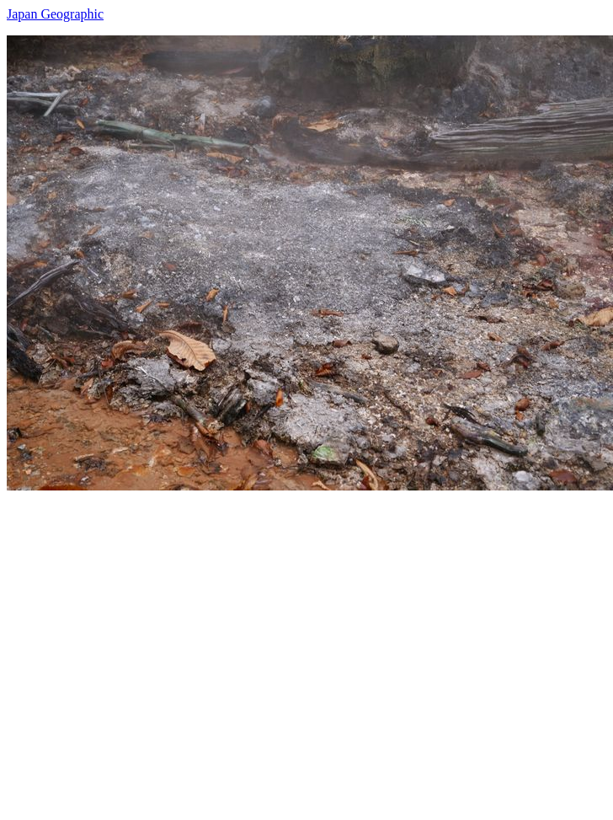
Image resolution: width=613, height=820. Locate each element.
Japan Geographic (55, 14)
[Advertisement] (158, 648)
